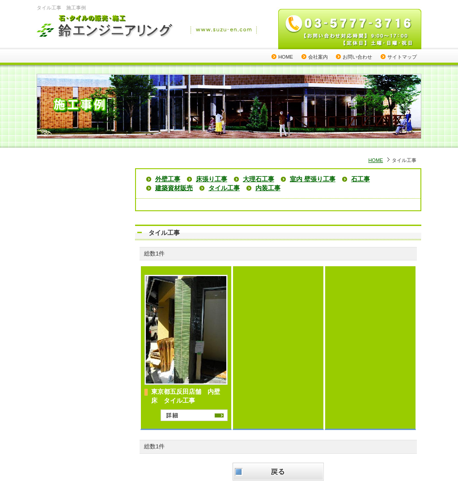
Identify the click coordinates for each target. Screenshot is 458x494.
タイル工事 (224, 188)
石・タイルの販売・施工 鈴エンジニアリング (105, 27)
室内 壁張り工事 (312, 179)
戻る (278, 472)
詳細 (194, 415)
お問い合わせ (357, 57)
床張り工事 (211, 179)
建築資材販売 (174, 188)
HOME (285, 57)
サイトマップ (402, 57)
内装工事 (267, 188)
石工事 (360, 179)
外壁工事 (167, 179)
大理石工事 (258, 179)
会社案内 (318, 57)
